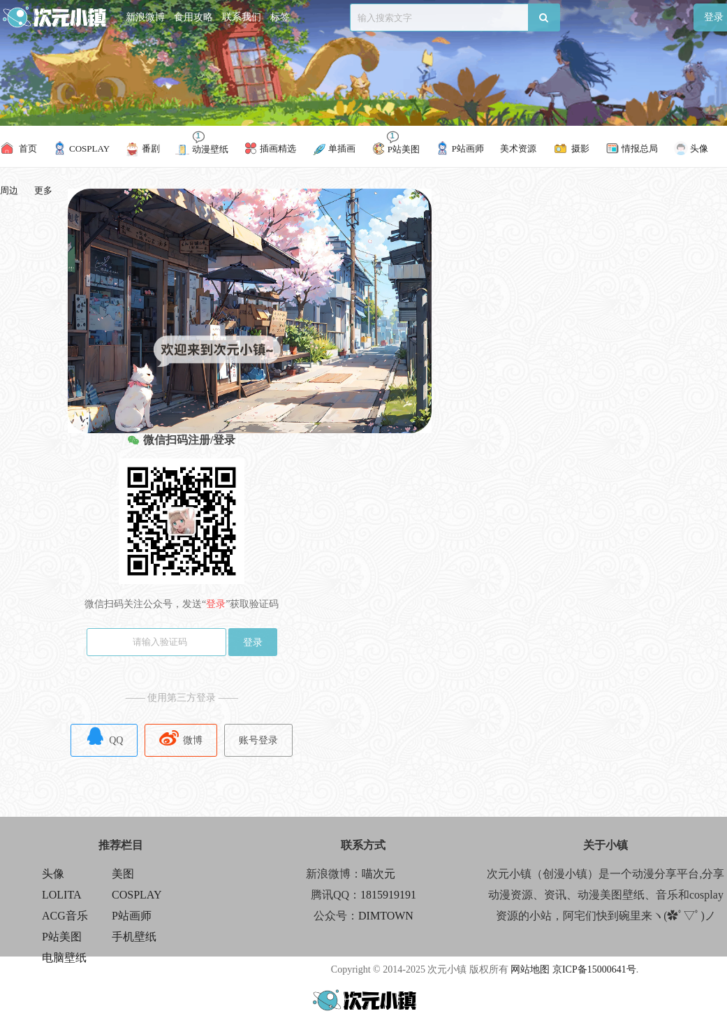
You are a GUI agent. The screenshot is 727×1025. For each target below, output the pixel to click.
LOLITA (61, 895)
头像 (53, 874)
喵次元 (378, 874)
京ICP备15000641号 (594, 969)
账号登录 (258, 740)
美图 (123, 874)
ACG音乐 (65, 916)
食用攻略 (193, 17)
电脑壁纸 (64, 958)
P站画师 (132, 916)
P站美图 (62, 937)
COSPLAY (136, 895)
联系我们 (241, 17)
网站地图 (530, 969)
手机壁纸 (134, 937)
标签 (280, 17)
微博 (181, 736)
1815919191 (388, 895)
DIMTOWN (385, 916)
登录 (253, 642)
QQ (104, 736)
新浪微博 (145, 17)
